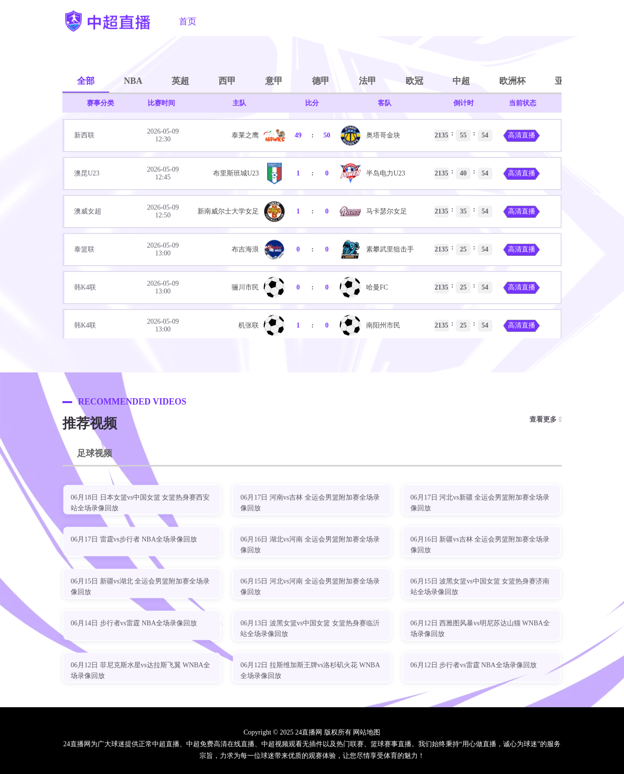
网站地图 (366, 732)
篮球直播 (328, 21)
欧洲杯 (512, 81)
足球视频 (377, 21)
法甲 (367, 81)
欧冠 (414, 81)
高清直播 (521, 135)
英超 (180, 81)
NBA (133, 81)
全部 (86, 81)
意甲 (274, 81)
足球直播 (278, 21)
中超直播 (228, 21)
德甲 (321, 81)
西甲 (227, 81)
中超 (461, 81)
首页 (187, 21)
